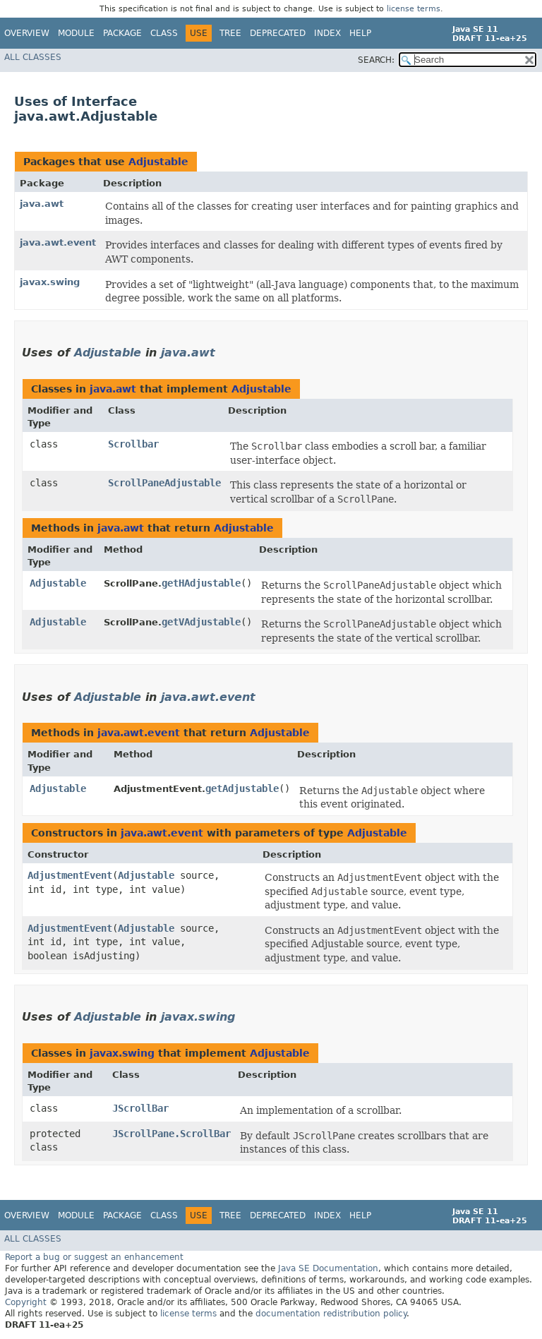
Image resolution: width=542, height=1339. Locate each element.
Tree (230, 33)
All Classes (32, 57)
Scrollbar (133, 444)
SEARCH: (376, 60)
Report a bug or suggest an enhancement (94, 1257)
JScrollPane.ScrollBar (171, 1133)
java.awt (42, 203)
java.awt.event (58, 242)
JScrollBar (140, 1108)
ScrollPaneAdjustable (164, 482)
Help (360, 33)
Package (122, 33)
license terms (413, 8)
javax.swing (50, 282)
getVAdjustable (201, 622)
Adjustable (158, 161)
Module (76, 33)
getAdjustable (242, 788)
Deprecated (278, 33)
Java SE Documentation (328, 1268)
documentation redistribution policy (330, 1314)
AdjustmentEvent (70, 875)
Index (327, 33)
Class (164, 33)
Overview (26, 33)
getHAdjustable (201, 583)
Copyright (26, 1302)
